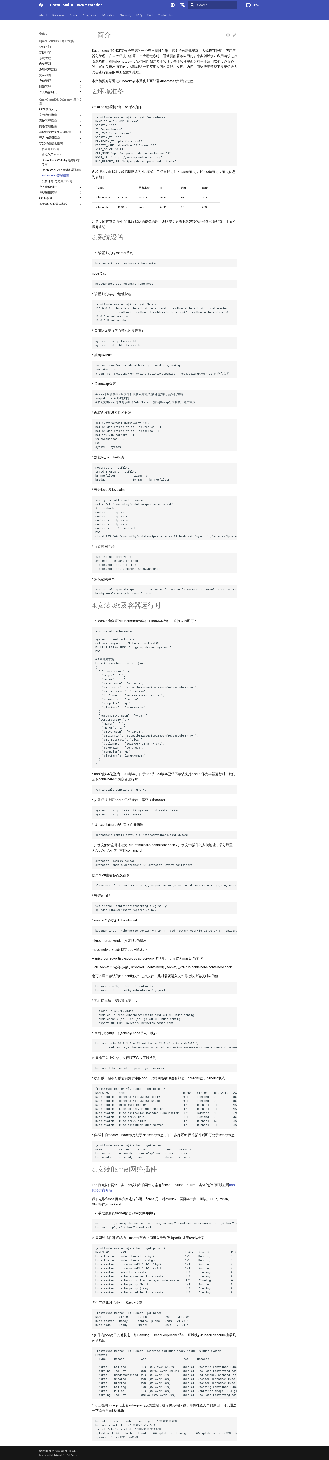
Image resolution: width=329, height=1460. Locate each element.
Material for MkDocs (64, 1455)
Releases (58, 15)
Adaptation (89, 15)
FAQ (139, 15)
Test (150, 15)
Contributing (166, 15)
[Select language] (183, 5)
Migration (108, 15)
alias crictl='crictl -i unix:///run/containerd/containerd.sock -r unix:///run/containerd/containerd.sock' (166, 885)
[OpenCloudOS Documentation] (41, 5)
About (43, 15)
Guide (73, 15)
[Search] (212, 5)
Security (125, 15)
